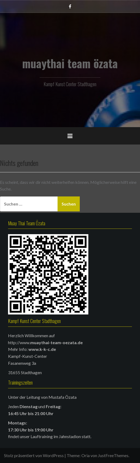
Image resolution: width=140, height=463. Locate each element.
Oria (85, 455)
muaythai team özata (70, 63)
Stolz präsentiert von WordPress (34, 455)
